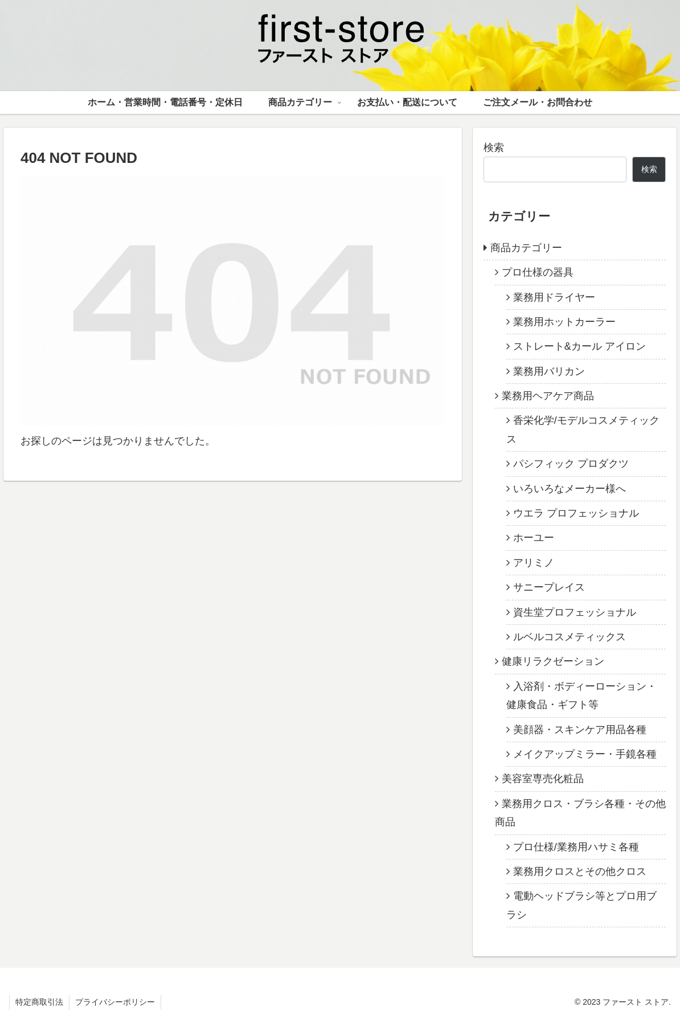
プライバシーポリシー (115, 1001)
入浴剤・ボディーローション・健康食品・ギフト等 (581, 695)
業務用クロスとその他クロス (579, 871)
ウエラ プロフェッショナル (576, 513)
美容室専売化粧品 (543, 778)
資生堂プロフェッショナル (574, 612)
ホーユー (533, 537)
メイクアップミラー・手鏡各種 (585, 754)
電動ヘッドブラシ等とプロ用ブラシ (581, 905)
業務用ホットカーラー (564, 322)
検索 (494, 147)
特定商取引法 (39, 1001)
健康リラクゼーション (553, 661)
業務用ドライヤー (554, 297)
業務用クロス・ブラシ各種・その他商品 (580, 813)
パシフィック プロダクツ (571, 463)
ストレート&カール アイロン (579, 346)
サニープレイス (549, 587)
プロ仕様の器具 (538, 272)
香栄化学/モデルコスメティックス (582, 429)
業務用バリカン (549, 371)
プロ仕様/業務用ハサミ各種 (576, 847)
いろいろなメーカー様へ (569, 488)
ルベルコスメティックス (569, 636)
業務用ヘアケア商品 (548, 396)
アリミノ (533, 562)
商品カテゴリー (526, 247)
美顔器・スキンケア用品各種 (579, 729)
